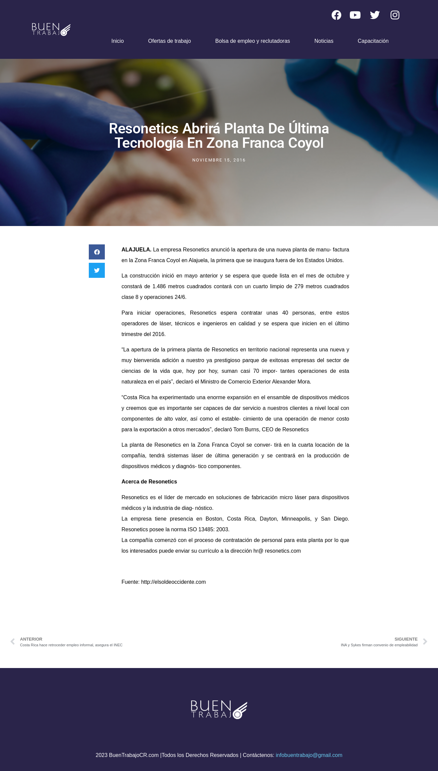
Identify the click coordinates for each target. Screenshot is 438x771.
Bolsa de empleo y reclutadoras (252, 41)
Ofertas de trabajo (169, 41)
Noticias (324, 41)
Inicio (117, 41)
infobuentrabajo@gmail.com (309, 755)
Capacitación (373, 41)
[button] (97, 251)
